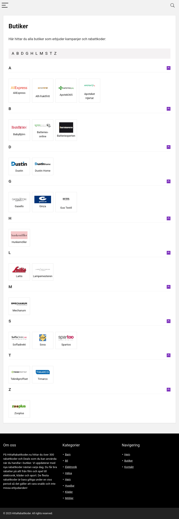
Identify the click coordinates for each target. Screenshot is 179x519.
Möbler (69, 498)
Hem (68, 479)
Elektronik (71, 466)
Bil (66, 460)
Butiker (128, 460)
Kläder (69, 491)
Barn (68, 454)
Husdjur (69, 485)
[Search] (173, 5)
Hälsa (68, 473)
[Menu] (5, 5)
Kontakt (129, 466)
